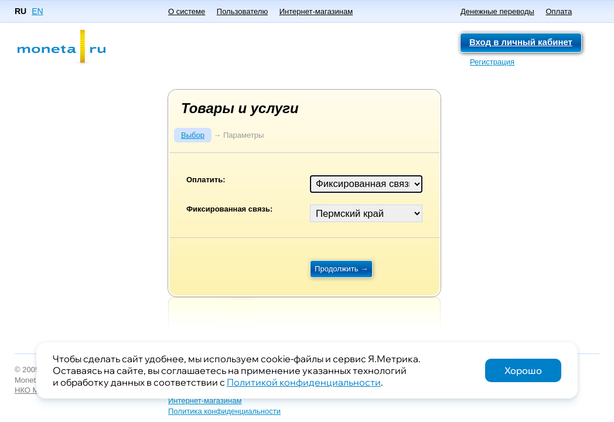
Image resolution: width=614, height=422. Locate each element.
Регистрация (492, 61)
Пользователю (242, 11)
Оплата (558, 11)
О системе (186, 11)
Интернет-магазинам (316, 11)
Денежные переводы (497, 11)
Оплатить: (206, 179)
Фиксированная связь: (229, 209)
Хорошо (523, 370)
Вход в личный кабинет (520, 42)
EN (37, 11)
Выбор (192, 135)
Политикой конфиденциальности (304, 382)
